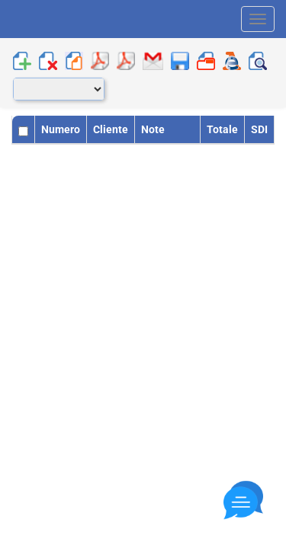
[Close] (243, 500)
